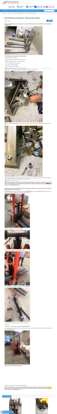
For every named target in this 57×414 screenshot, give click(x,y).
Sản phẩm (17, 10)
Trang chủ (5, 10)
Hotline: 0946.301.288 (7, 412)
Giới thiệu (11, 10)
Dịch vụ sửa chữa (25, 10)
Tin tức (32, 10)
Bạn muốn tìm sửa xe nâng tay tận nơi (13, 180)
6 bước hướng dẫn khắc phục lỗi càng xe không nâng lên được (17, 68)
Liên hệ (37, 10)
